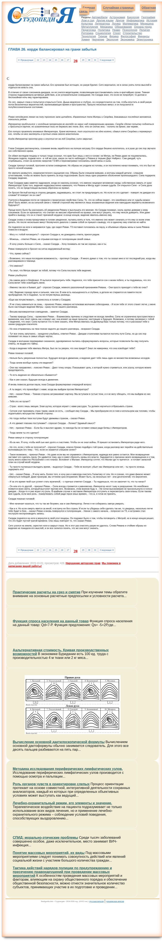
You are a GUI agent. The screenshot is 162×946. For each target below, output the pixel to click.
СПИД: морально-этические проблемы (45, 837)
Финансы (143, 36)
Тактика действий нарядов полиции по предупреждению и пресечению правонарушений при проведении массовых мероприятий (62, 871)
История (152, 20)
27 (68, 60)
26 (62, 60)
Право (116, 30)
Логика (116, 23)
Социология (103, 33)
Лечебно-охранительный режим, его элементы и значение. (62, 803)
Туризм (102, 36)
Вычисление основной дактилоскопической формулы (59, 742)
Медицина (147, 23)
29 (83, 60)
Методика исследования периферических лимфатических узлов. (68, 769)
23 (44, 60)
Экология (112, 39)
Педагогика (88, 30)
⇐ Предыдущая (25, 60)
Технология (88, 36)
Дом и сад (87, 20)
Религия (144, 30)
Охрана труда (143, 26)
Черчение (98, 39)
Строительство (132, 33)
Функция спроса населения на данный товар (51, 621)
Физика (114, 36)
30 (89, 60)
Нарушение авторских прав (83, 563)
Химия (85, 39)
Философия (128, 36)
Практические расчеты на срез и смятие (46, 592)
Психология (129, 30)
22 (38, 60)
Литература (102, 23)
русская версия (96, 901)
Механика (106, 26)
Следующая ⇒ (107, 60)
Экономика (127, 39)
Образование (123, 26)
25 (56, 60)
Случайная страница (118, 7)
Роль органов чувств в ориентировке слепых (51, 784)
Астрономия (117, 17)
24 (50, 60)
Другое (120, 20)
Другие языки (105, 20)
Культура (87, 23)
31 (95, 60)
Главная (89, 7)
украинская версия (115, 901)
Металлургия (89, 26)
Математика (130, 23)
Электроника (145, 39)
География (148, 17)
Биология (133, 17)
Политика (104, 30)
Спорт (117, 33)
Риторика (87, 33)
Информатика (135, 20)
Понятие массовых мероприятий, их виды (49, 853)
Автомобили (99, 17)
